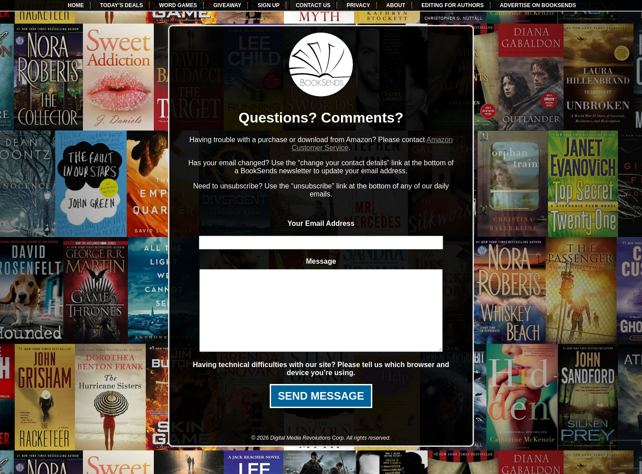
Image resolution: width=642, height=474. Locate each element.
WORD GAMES (178, 5)
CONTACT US (313, 5)
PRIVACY (358, 5)
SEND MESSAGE (321, 412)
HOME (76, 5)
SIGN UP (269, 5)
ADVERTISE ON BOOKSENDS (538, 5)
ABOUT (395, 5)
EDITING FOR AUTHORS (452, 5)
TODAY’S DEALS (121, 5)
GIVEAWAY (227, 5)
